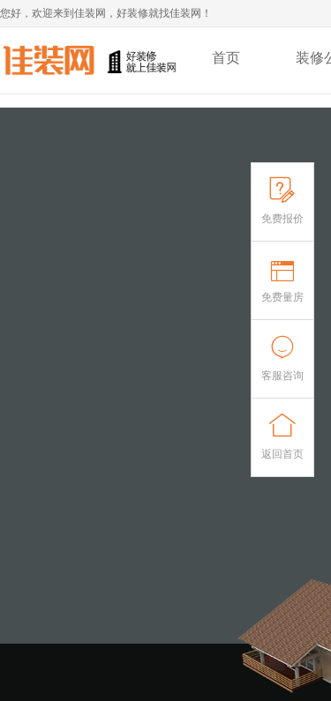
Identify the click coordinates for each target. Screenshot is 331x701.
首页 (226, 57)
